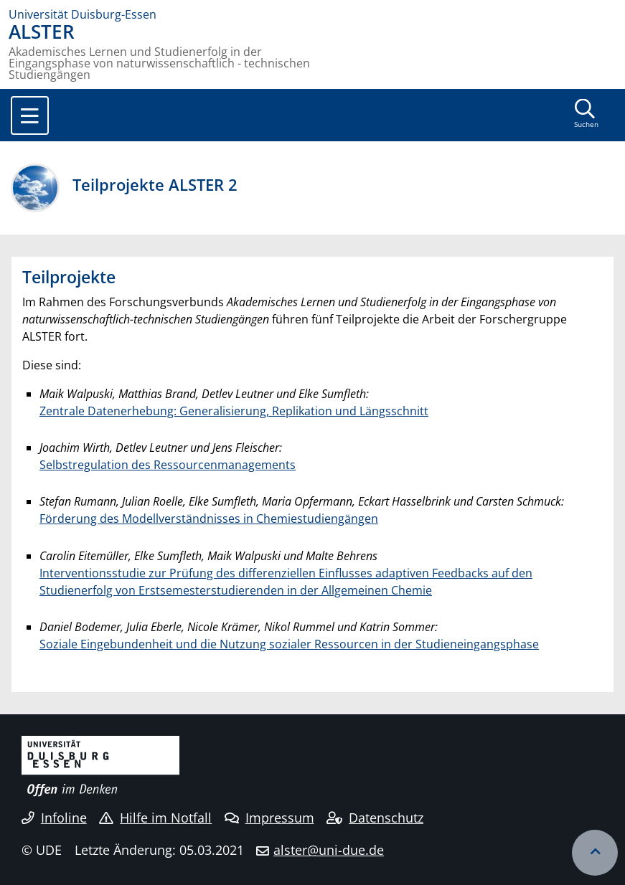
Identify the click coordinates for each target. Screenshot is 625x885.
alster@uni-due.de (328, 849)
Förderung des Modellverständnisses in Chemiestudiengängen (208, 518)
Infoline (54, 817)
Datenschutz (374, 817)
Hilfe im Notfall (155, 817)
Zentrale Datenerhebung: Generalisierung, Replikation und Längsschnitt (233, 411)
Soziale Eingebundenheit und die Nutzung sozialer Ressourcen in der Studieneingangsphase (289, 644)
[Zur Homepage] (312, 14)
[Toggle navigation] (30, 115)
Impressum (269, 817)
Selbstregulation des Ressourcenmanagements (167, 465)
